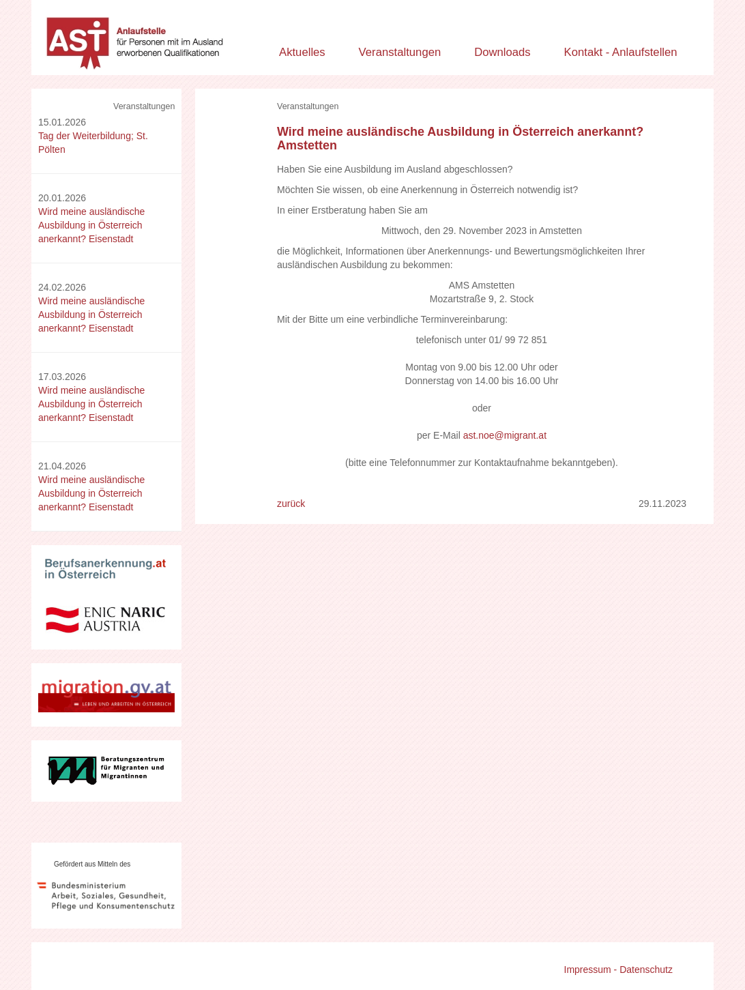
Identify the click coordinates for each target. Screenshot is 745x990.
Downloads (502, 52)
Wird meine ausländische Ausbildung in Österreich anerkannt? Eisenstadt (91, 225)
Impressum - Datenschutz (618, 969)
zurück (291, 503)
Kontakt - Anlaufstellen (620, 52)
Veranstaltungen (400, 52)
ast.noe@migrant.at (504, 435)
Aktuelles (302, 52)
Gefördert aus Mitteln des (92, 864)
